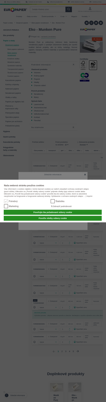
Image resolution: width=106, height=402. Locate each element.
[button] (61, 206)
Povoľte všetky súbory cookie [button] (53, 218)
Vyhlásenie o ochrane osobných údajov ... (68, 196)
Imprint (89, 196)
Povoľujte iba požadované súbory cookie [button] (52, 212)
